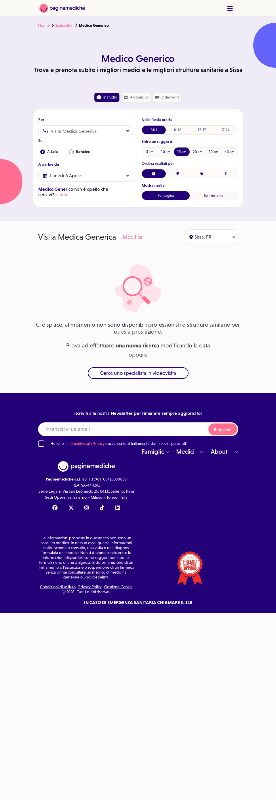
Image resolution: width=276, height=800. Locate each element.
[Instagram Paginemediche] (86, 508)
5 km (149, 152)
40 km (229, 152)
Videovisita (167, 97)
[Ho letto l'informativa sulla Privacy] (41, 443)
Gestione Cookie (118, 587)
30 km (213, 152)
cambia (62, 194)
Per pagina (166, 196)
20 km (197, 152)
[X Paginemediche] (71, 508)
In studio (107, 97)
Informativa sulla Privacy (85, 443)
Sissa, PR (212, 236)
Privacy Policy (90, 587)
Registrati (223, 429)
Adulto (49, 152)
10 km (165, 152)
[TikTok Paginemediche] (102, 508)
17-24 (225, 130)
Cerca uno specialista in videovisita (138, 373)
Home (43, 25)
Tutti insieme (213, 196)
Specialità (64, 25)
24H (154, 130)
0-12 (177, 130)
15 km (181, 152)
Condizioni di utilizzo (58, 587)
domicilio (136, 97)
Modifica (132, 237)
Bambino (79, 152)
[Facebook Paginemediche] (55, 508)
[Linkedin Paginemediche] (117, 508)
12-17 (202, 130)
